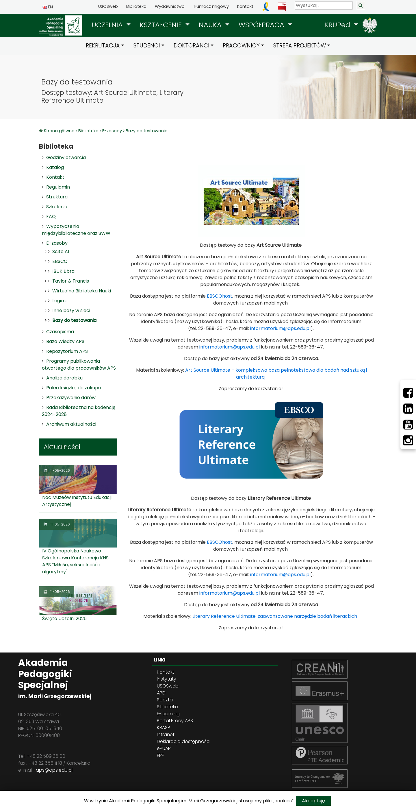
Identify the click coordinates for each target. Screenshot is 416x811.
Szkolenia (56, 206)
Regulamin (58, 187)
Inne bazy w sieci (71, 310)
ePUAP (164, 748)
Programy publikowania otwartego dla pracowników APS (79, 364)
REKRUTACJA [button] (103, 45)
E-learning (168, 713)
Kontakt (245, 6)
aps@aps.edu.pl (54, 770)
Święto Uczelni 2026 (64, 618)
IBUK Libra (63, 271)
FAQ (51, 216)
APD (161, 693)
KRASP (163, 727)
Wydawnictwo (170, 6)
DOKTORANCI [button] (191, 45)
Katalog (55, 167)
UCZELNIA (108, 25)
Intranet (165, 734)
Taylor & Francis (70, 281)
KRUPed (338, 25)
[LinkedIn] (408, 408)
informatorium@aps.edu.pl (280, 328)
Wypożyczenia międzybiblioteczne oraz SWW (76, 230)
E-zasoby (112, 131)
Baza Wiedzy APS (65, 341)
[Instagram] (408, 440)
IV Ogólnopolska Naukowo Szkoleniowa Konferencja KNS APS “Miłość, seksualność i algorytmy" (75, 561)
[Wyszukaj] (323, 5)
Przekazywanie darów (71, 397)
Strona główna (60, 131)
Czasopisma (60, 331)
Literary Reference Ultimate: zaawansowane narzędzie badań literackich (274, 616)
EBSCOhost (219, 296)
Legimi (59, 300)
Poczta (165, 699)
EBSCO (60, 261)
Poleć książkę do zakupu (73, 387)
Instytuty (166, 679)
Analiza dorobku (64, 378)
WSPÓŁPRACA (262, 25)
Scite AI (60, 251)
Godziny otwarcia (66, 157)
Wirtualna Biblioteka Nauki (81, 290)
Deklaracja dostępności (183, 741)
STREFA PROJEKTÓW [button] (299, 45)
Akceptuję (313, 800)
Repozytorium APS (67, 351)
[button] (111, 24)
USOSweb (108, 6)
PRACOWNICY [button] (241, 45)
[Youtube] (408, 424)
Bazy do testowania (147, 131)
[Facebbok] (408, 393)
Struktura (57, 196)
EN (47, 7)
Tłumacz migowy (211, 6)
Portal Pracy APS (175, 720)
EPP (160, 755)
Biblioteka (136, 6)
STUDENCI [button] (146, 45)
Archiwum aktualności (71, 424)
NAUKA (211, 25)
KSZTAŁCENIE (162, 25)
